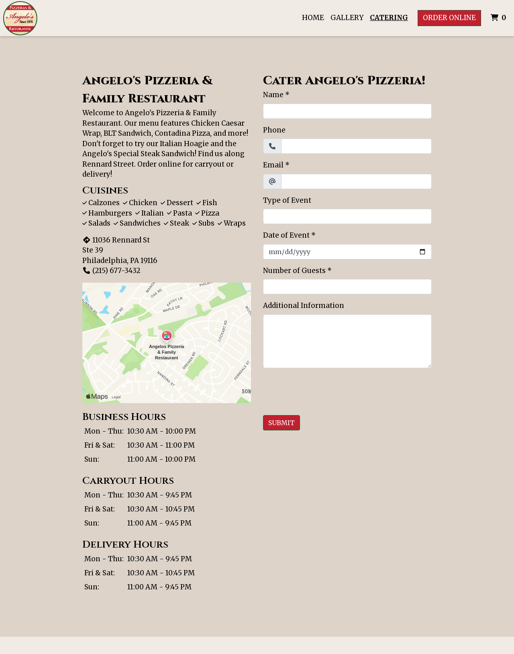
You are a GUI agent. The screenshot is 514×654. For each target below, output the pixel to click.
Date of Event (286, 235)
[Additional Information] (347, 341)
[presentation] (324, 390)
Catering (389, 17)
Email (273, 165)
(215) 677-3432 (111, 270)
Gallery (346, 17)
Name (273, 94)
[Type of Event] (347, 216)
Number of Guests (294, 270)
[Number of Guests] (347, 286)
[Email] (356, 181)
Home (313, 17)
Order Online (449, 17)
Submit (281, 423)
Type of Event (287, 200)
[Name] (347, 111)
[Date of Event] (347, 251)
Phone (274, 130)
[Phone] (356, 146)
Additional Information (303, 305)
